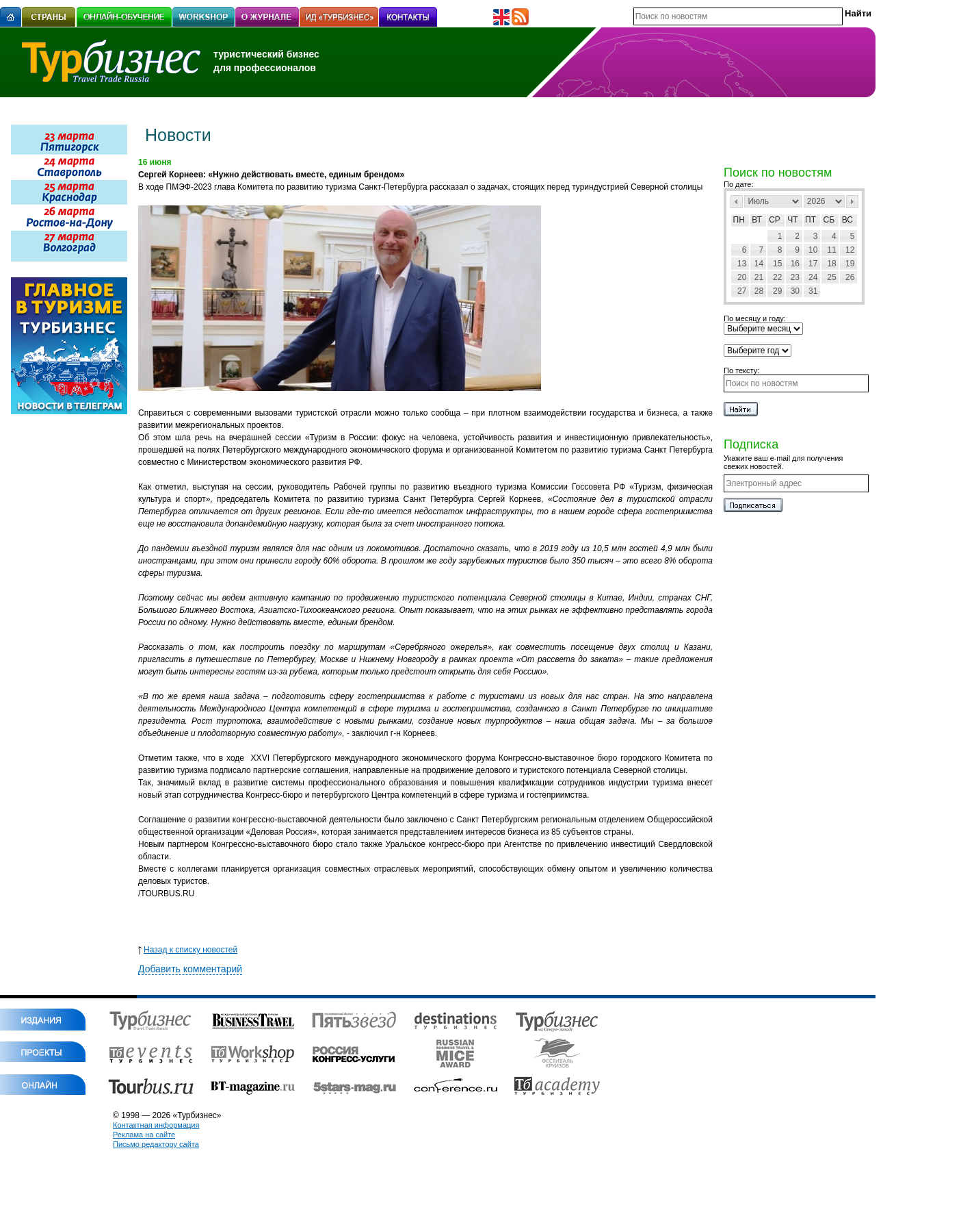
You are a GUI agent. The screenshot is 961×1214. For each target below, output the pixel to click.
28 (758, 291)
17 (812, 263)
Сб (829, 220)
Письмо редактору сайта (156, 1144)
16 (795, 263)
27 (741, 291)
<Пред (736, 201)
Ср (774, 220)
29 (777, 291)
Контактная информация (156, 1125)
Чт (792, 220)
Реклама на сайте (144, 1134)
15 (777, 263)
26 (849, 277)
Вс (847, 220)
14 (758, 263)
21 (758, 277)
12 (849, 250)
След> (852, 201)
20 (741, 277)
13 (741, 263)
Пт (810, 220)
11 (831, 250)
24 (812, 277)
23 (795, 277)
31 (812, 291)
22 (777, 277)
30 (795, 291)
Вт (757, 220)
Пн (739, 220)
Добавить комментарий (190, 968)
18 (831, 263)
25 (831, 277)
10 (812, 250)
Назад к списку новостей (187, 949)
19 (849, 263)
